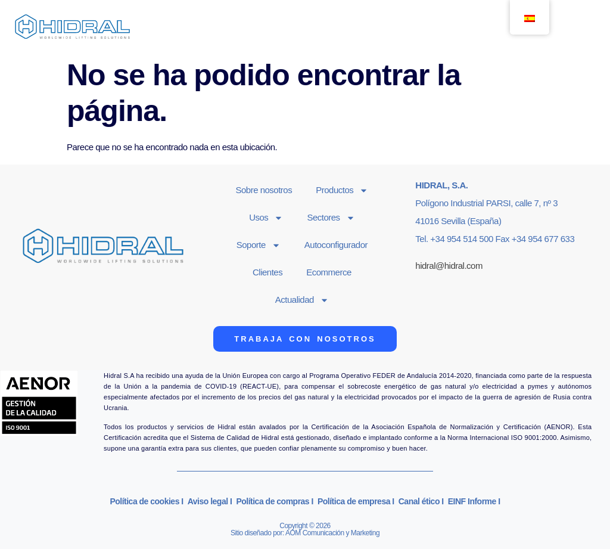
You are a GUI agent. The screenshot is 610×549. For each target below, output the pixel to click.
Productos (342, 190)
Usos (266, 217)
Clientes (267, 272)
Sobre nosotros (263, 190)
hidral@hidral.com (449, 265)
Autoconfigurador (336, 245)
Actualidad (302, 300)
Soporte (258, 245)
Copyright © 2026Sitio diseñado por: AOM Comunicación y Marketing (305, 529)
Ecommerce (328, 272)
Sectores (330, 217)
